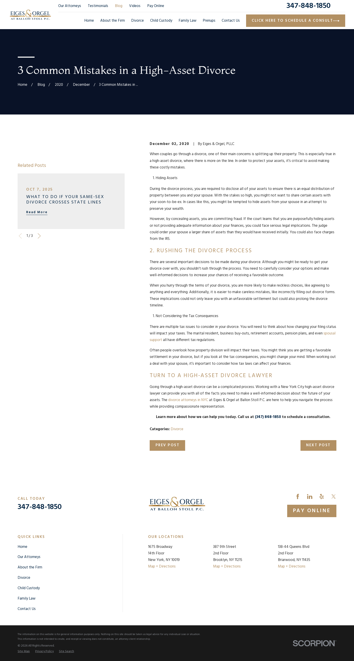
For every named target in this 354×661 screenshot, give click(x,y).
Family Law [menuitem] (187, 21)
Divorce (177, 429)
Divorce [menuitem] (137, 21)
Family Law (26, 599)
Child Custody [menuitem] (161, 21)
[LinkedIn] (309, 496)
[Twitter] (333, 496)
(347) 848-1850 (268, 417)
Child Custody (29, 588)
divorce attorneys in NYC (188, 400)
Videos (134, 6)
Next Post (318, 445)
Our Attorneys (69, 6)
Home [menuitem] (89, 21)
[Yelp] (321, 496)
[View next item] (39, 235)
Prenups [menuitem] (209, 21)
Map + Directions (162, 566)
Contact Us (27, 609)
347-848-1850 (308, 6)
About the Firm (30, 567)
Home (22, 547)
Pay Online (155, 6)
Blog (118, 6)
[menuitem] (24, 651)
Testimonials (98, 6)
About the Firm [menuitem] (112, 21)
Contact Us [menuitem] (231, 21)
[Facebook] (297, 496)
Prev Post (168, 445)
